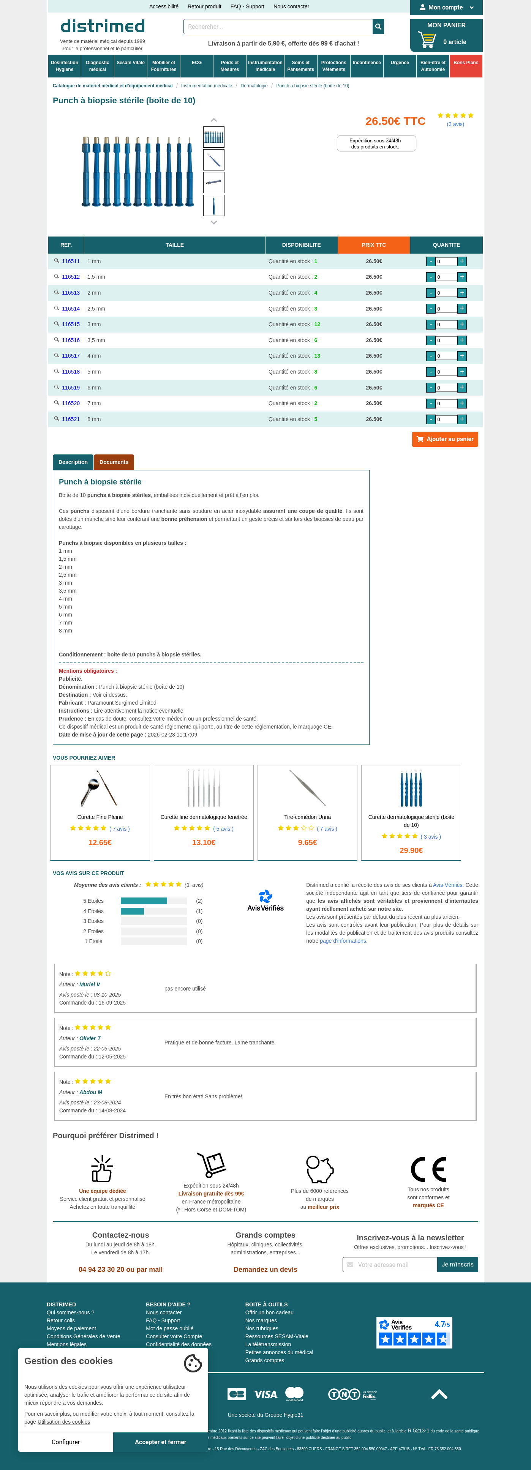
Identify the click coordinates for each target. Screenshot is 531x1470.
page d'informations (343, 941)
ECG (197, 62)
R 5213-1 (419, 1430)
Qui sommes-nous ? (70, 1312)
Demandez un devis (265, 1269)
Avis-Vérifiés (448, 885)
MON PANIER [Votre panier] (446, 25)
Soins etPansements (300, 66)
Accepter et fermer (160, 1442)
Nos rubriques (261, 1328)
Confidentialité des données (179, 1344)
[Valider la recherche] (378, 26)
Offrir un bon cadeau (269, 1312)
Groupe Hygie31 (284, 1415)
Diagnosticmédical (97, 66)
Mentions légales (67, 1344)
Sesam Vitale (131, 62)
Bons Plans (466, 62)
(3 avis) (456, 124)
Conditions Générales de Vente (83, 1336)
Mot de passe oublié (169, 1328)
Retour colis (61, 1320)
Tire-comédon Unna (307, 817)
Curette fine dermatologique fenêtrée (204, 817)
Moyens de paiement (71, 1328)
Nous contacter (291, 6)
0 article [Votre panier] (454, 42)
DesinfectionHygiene (64, 66)
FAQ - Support (247, 6)
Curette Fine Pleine (100, 817)
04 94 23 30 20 (101, 1269)
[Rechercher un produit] (278, 26)
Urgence (400, 62)
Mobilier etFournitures (164, 66)
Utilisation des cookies (64, 1422)
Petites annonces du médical (279, 1352)
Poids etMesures (230, 66)
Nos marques (261, 1320)
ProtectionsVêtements (333, 66)
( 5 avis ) (223, 829)
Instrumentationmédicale (265, 66)
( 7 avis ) (119, 829)
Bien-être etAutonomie (433, 66)
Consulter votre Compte (174, 1336)
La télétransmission (268, 1344)
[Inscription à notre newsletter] (390, 1264)
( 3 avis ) (430, 837)
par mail (149, 1269)
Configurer (66, 1442)
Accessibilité (164, 6)
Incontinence (367, 62)
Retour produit (204, 6)
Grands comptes (264, 1360)
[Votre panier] (427, 39)
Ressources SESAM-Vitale (276, 1336)
